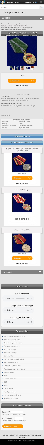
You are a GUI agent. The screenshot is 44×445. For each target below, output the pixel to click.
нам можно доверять (22, 435)
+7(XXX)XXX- (12, 418)
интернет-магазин (8, 435)
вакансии (22, 437)
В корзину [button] (14, 81)
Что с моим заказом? (22, 405)
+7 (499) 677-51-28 (12, 2)
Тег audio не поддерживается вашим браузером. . (18, 298)
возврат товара (36, 435)
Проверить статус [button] (11, 426)
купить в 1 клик (22, 85)
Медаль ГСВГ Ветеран (22, 190)
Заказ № (12, 412)
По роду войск (22, 331)
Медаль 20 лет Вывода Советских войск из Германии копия (22, 150)
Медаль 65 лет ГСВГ (22, 230)
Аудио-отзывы (22, 286)
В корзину (17, 178)
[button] (41, 7)
